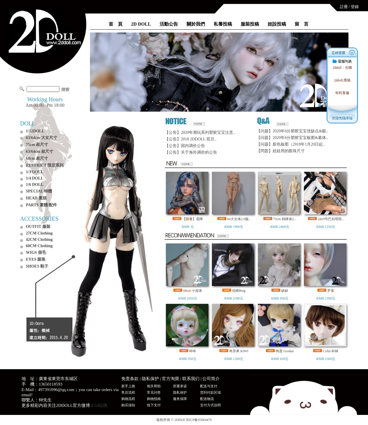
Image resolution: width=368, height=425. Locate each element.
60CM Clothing (39, 246)
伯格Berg (239, 291)
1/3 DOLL (34, 172)
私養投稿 (223, 24)
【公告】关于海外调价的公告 (191, 152)
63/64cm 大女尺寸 (41, 138)
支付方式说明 (210, 405)
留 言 (301, 24)
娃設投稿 (277, 24)
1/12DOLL (35, 131)
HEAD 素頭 (36, 198)
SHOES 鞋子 (37, 266)
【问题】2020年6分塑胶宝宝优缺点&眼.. (292, 131)
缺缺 (284, 291)
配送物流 (207, 399)
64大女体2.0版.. (238, 219)
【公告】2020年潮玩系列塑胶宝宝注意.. (200, 132)
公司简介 (211, 378)
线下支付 (154, 405)
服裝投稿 (250, 24)
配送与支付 (208, 386)
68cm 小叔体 (192, 291)
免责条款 (130, 378)
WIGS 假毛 (36, 252)
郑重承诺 (180, 386)
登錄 (355, 7)
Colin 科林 (330, 351)
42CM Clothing (39, 239)
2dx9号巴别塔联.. (331, 219)
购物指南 (154, 399)
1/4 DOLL (34, 178)
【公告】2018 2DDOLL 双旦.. (190, 139)
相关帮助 (154, 386)
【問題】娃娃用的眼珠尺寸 (280, 151)
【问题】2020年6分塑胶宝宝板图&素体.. (292, 138)
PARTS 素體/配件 (41, 205)
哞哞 (192, 351)
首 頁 (115, 24)
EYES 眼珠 (35, 259)
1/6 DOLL (34, 184)
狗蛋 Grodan (285, 351)
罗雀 (330, 291)
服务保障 (180, 399)
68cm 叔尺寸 (37, 158)
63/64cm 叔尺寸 (39, 151)
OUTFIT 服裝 (38, 226)
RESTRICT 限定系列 (45, 165)
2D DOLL (141, 24)
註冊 (344, 7)
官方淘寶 (170, 378)
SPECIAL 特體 (39, 191)
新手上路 (128, 386)
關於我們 (196, 24)
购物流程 (128, 399)
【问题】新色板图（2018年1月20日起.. (290, 144)
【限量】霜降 (192, 219)
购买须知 (128, 405)
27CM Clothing (39, 233)
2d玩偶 (100, 405)
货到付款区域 (210, 392)
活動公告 (169, 24)
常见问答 (154, 392)
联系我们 (191, 378)
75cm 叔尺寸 (37, 144)
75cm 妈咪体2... (284, 219)
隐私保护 (150, 378)
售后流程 (128, 392)
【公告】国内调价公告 (185, 146)
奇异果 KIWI (238, 351)
